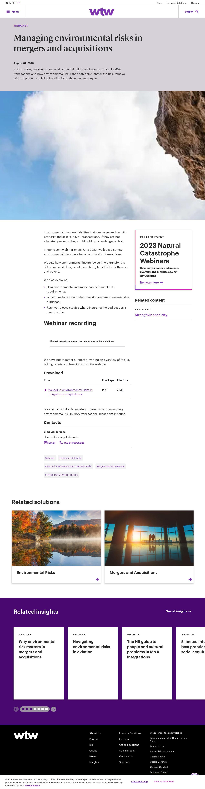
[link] (39, 663)
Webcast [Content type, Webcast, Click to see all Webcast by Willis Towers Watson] (21, 25)
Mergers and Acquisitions (110, 466)
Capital (93, 750)
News (160, 2)
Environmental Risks (70, 458)
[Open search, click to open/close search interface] (192, 11)
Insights (94, 762)
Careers (195, 2)
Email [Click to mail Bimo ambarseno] (51, 442)
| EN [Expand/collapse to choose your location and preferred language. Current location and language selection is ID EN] (13, 3)
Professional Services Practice (61, 474)
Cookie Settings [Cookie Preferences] (158, 761)
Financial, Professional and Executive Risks (68, 466)
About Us (95, 733)
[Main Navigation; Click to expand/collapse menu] (12, 11)
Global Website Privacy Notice (166, 732)
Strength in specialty (151, 315)
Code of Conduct (159, 766)
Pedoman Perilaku (159, 772)
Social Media (127, 750)
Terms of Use (157, 746)
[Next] (53, 709)
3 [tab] (45, 709)
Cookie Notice (157, 756)
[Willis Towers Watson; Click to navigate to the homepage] (101, 11)
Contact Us (126, 756)
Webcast (50, 458)
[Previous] (16, 709)
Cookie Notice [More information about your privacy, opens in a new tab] (32, 785)
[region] (102, 782)
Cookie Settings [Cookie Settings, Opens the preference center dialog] (139, 781)
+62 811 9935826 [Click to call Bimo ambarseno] (74, 442)
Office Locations (129, 744)
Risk (91, 744)
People (93, 738)
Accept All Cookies (164, 781)
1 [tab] (26, 709)
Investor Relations (176, 2)
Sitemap (124, 762)
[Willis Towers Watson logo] (26, 735)
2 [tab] (37, 709)
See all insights (179, 611)
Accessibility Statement (162, 751)
